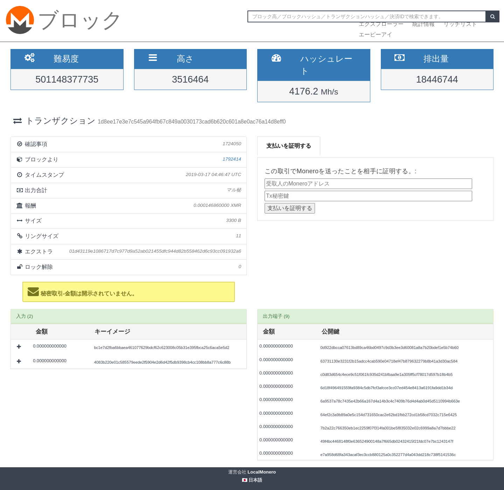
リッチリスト (460, 24)
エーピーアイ (375, 34)
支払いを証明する (288, 146)
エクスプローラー (381, 24)
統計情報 (423, 24)
